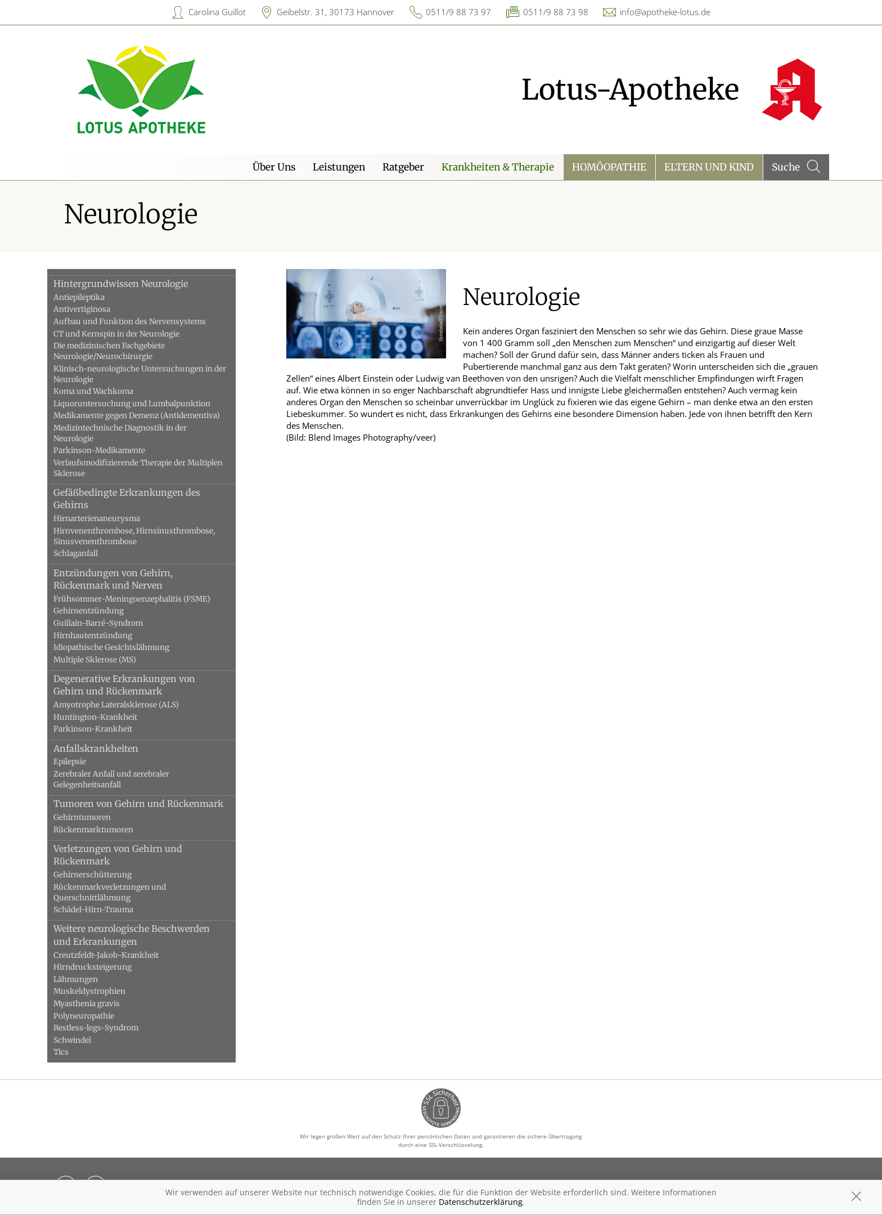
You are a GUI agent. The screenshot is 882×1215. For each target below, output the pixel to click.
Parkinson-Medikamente (112, 450)
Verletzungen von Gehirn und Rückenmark (130, 855)
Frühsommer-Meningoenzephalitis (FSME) (144, 599)
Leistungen (339, 167)
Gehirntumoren (95, 817)
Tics (74, 1052)
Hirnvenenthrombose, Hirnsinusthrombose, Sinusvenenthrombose (147, 536)
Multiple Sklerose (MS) (107, 660)
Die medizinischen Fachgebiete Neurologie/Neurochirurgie (122, 351)
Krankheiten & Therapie (498, 167)
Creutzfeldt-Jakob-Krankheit (119, 955)
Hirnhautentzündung (105, 635)
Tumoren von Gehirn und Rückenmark (151, 803)
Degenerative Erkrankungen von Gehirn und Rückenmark (137, 685)
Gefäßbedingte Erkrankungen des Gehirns (139, 498)
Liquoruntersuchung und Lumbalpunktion (144, 404)
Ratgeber (403, 167)
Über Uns (274, 167)
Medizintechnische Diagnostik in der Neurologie (133, 433)
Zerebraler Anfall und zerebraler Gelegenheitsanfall (124, 779)
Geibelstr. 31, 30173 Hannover (335, 11)
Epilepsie (82, 761)
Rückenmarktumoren (106, 830)
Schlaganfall (88, 553)
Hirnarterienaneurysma (109, 518)
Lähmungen (88, 979)
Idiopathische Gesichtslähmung (124, 647)
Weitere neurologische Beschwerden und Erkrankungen (144, 935)
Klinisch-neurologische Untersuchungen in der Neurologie (152, 374)
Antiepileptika (92, 297)
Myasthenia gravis (99, 1003)
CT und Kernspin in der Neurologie (129, 334)
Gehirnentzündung (101, 611)
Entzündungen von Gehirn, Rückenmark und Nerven (126, 579)
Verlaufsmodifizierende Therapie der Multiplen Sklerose (151, 468)
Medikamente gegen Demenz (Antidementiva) (149, 415)
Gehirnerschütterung (105, 875)
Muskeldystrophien (102, 991)
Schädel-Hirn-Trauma (106, 909)
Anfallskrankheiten (108, 748)
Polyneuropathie (96, 1016)
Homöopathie (609, 167)
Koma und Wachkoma (106, 391)
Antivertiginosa (94, 309)
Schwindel (85, 1040)
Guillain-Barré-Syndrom (111, 623)
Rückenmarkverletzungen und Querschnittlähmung (122, 892)
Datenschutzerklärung (481, 1201)
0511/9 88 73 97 (458, 11)
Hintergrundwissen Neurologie (133, 283)
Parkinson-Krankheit (105, 729)
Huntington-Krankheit (108, 717)
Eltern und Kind (709, 167)
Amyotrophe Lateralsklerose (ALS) (129, 705)
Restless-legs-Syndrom (108, 1028)
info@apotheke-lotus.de (665, 11)
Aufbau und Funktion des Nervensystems (142, 321)
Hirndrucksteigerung (105, 967)
